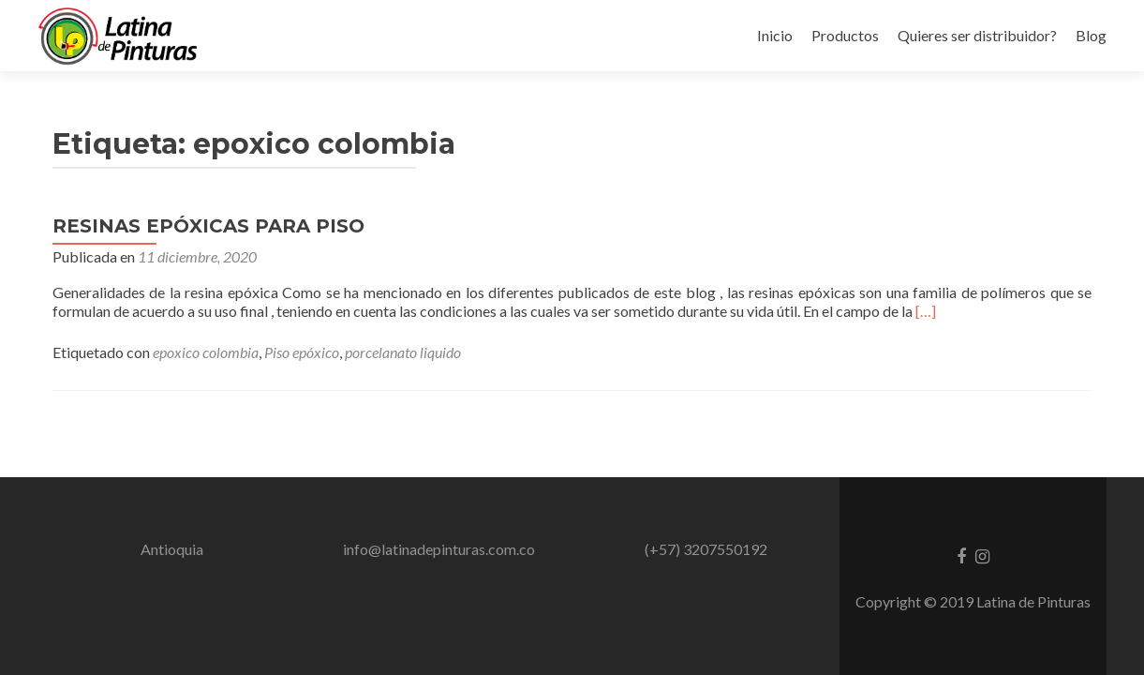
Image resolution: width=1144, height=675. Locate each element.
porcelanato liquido (403, 352)
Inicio (775, 35)
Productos (845, 35)
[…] (925, 311)
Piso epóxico (301, 352)
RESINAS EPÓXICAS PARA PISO (208, 226)
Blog (1091, 35)
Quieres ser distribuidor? (977, 35)
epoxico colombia (206, 352)
